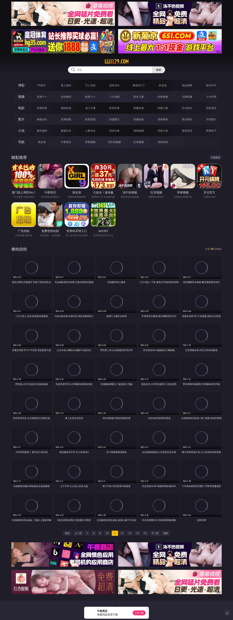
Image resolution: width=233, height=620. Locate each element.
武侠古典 (114, 130)
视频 (21, 96)
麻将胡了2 (138, 85)
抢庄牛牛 (211, 85)
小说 (21, 130)
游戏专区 (114, 85)
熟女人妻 (138, 96)
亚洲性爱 (42, 108)
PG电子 (42, 85)
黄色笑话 (187, 130)
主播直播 (187, 96)
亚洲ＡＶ (42, 96)
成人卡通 (90, 108)
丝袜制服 (163, 96)
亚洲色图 (66, 119)
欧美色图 (90, 119)
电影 (21, 108)
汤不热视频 (114, 142)
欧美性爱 (114, 108)
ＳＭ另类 (211, 96)
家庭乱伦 (66, 130)
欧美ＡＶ (90, 96)
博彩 (21, 85)
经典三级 (163, 108)
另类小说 (163, 130)
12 (122, 533)
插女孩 (42, 142)
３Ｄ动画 (114, 96)
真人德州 (66, 85)
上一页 (78, 533)
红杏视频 (138, 142)
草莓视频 (90, 142)
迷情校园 (138, 130)
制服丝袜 (138, 108)
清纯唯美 (163, 119)
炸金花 (163, 85)
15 (145, 533)
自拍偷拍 (66, 96)
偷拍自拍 (66, 108)
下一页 (155, 533)
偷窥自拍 (42, 119)
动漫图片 (114, 119)
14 (137, 533)
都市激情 (42, 130)
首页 (67, 533)
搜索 (158, 70)
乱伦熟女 (187, 108)
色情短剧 (163, 142)
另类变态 (211, 108)
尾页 (165, 533)
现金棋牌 (187, 85)
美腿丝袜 (138, 119)
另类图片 (211, 119)
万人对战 (90, 85)
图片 (21, 119)
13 (129, 533)
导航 (21, 142)
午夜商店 (66, 142)
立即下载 (139, 612)
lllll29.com (117, 61)
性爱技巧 (211, 130)
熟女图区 (187, 119)
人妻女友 (90, 130)
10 (107, 533)
